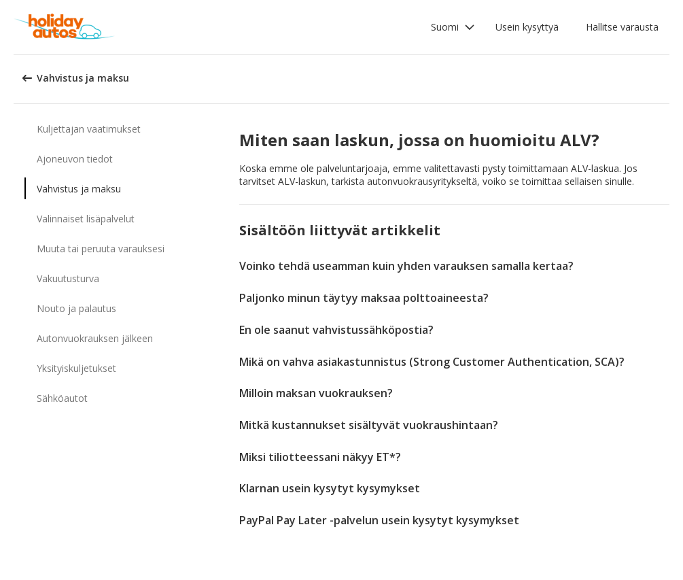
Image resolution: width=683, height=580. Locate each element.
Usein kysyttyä (527, 26)
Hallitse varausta (622, 26)
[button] (453, 27)
